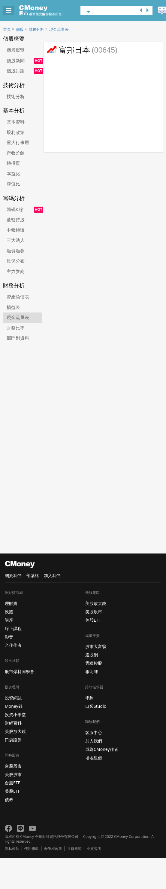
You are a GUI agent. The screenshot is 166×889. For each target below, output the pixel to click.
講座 (9, 620)
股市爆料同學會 (19, 671)
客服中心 (93, 732)
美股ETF (12, 791)
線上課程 (13, 628)
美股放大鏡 (15, 731)
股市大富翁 (95, 646)
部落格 (32, 575)
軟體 (9, 611)
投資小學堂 (15, 714)
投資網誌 (13, 698)
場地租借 (93, 757)
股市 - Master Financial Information (49, 10)
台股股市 (13, 766)
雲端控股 (93, 663)
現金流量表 (59, 29)
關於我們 (13, 575)
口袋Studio (95, 706)
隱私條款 (12, 848)
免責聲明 (94, 848)
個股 (20, 29)
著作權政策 (53, 848)
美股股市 (13, 774)
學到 (89, 698)
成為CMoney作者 (101, 749)
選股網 (91, 655)
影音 (9, 637)
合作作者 (13, 645)
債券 (9, 799)
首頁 (7, 29)
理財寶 (11, 603)
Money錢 (14, 706)
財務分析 (36, 29)
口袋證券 (13, 739)
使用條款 (31, 848)
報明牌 (91, 671)
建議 (162, 11)
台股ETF (12, 783)
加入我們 (52, 575)
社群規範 (74, 848)
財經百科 (13, 723)
